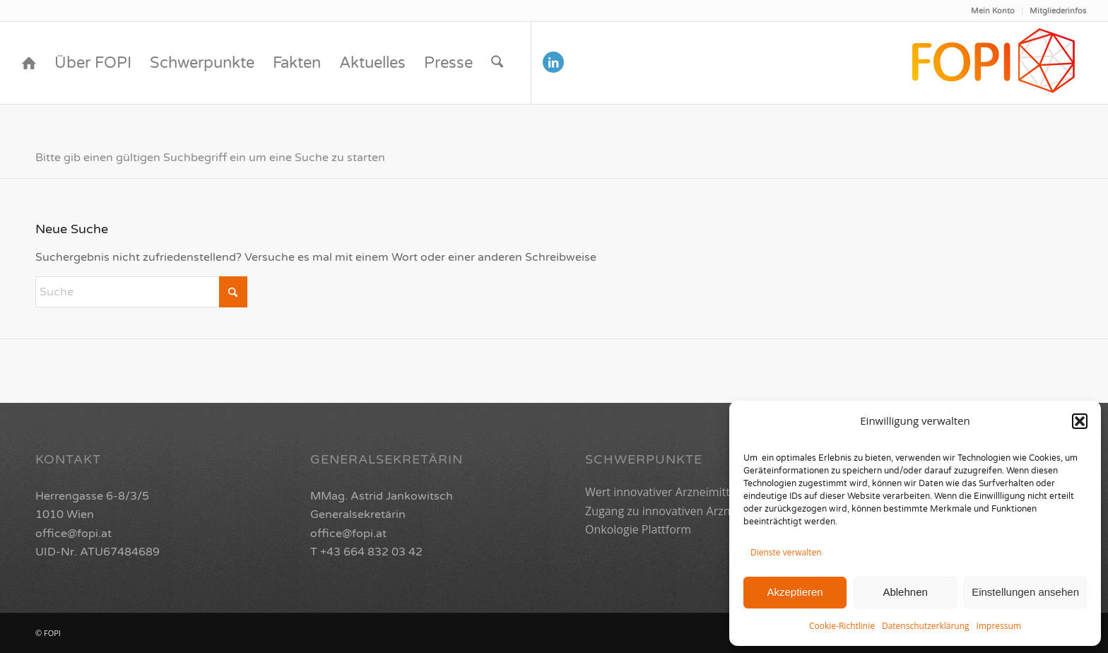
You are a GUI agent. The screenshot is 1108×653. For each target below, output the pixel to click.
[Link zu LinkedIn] (553, 62)
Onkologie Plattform (638, 529)
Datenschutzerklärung (926, 626)
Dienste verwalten (786, 552)
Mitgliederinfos (1058, 11)
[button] (1080, 421)
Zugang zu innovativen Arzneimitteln (681, 511)
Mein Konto (993, 11)
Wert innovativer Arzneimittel (662, 492)
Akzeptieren (795, 592)
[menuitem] (993, 11)
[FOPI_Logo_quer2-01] (994, 63)
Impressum (999, 626)
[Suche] (497, 63)
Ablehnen (905, 592)
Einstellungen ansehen (1025, 592)
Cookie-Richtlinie (842, 626)
